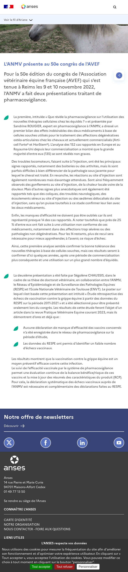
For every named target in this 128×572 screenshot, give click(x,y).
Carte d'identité (18, 520)
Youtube (119, 443)
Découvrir (11, 426)
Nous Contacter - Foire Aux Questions (37, 529)
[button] (115, 7)
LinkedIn (82, 443)
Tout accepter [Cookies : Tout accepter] (41, 566)
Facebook (45, 443)
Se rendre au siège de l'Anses (25, 501)
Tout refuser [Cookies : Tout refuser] (64, 566)
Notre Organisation (22, 524)
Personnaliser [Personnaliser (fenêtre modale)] (88, 566)
